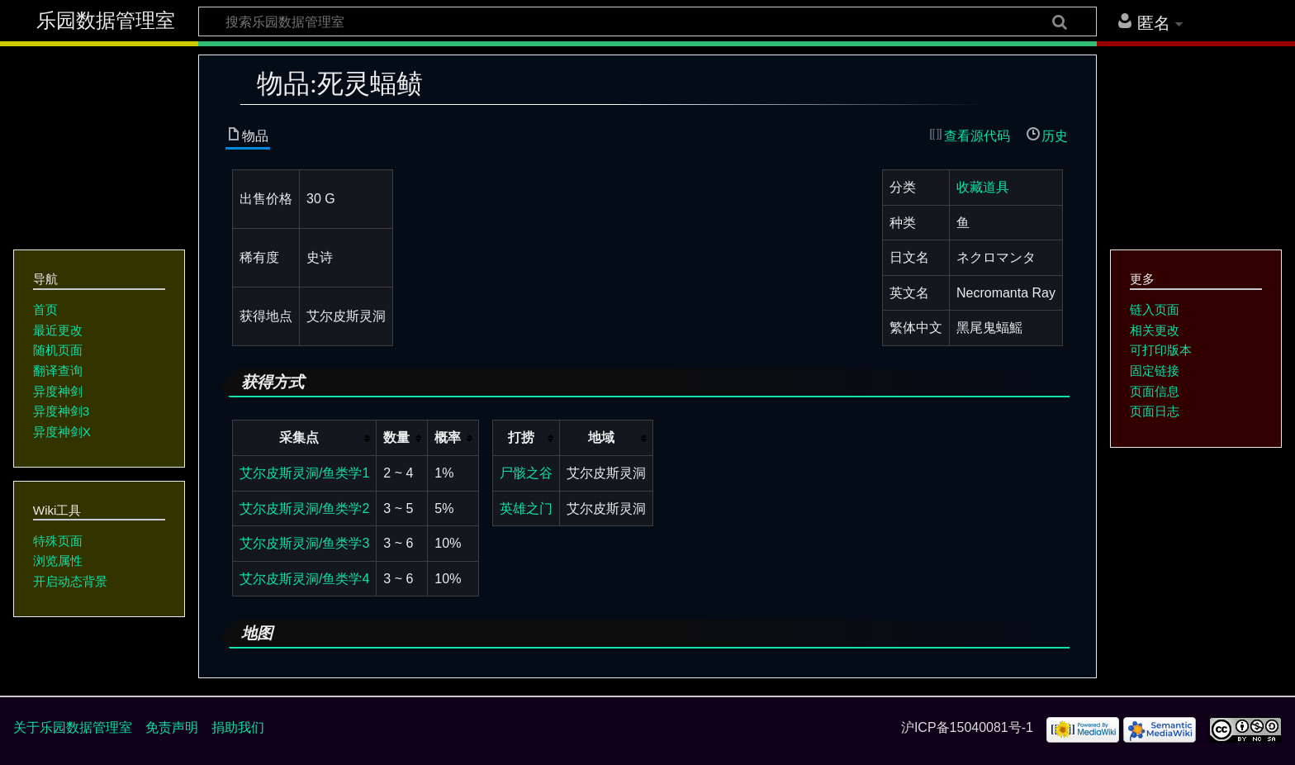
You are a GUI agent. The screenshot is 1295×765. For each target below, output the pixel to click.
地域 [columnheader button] (601, 437)
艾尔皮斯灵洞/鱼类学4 (304, 579)
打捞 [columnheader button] (521, 437)
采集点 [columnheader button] (299, 437)
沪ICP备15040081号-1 (967, 727)
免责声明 (171, 727)
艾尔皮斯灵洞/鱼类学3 (304, 543)
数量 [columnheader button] (396, 437)
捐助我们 (237, 727)
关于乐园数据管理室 (72, 727)
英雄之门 (526, 508)
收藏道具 (982, 187)
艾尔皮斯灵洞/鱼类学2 (304, 508)
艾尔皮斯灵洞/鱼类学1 (304, 473)
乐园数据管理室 (105, 20)
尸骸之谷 (526, 473)
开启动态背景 (70, 581)
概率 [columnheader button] (447, 437)
